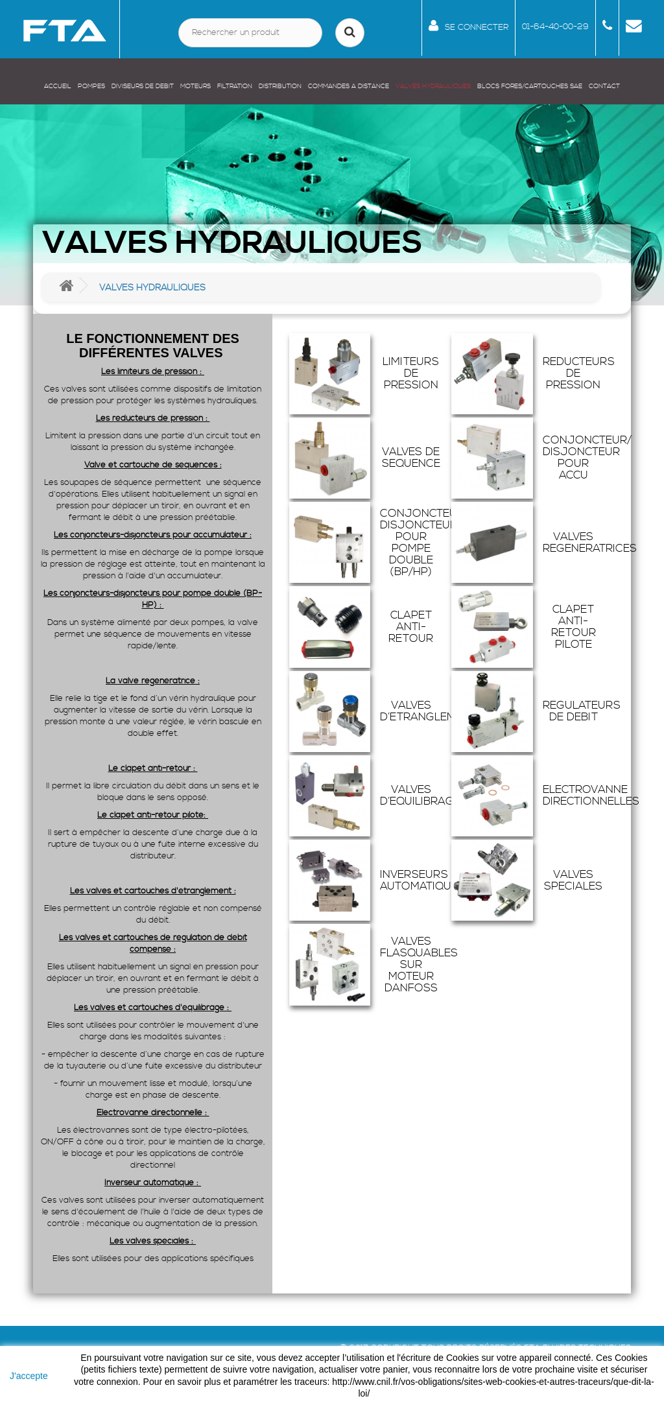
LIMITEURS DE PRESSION (411, 373)
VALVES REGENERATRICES (590, 543)
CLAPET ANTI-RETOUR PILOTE (573, 627)
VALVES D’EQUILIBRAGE (420, 796)
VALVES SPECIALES (573, 880)
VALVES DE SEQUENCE (411, 458)
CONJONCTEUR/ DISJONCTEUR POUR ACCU (587, 457)
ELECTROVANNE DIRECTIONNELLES (591, 796)
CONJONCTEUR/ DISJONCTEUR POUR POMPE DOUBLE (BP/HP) (424, 542)
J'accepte (29, 1376)
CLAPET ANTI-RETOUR (410, 627)
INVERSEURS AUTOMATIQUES (422, 880)
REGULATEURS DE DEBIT (582, 711)
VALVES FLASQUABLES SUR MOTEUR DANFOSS (419, 964)
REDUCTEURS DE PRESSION (579, 373)
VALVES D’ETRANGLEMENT (428, 711)
